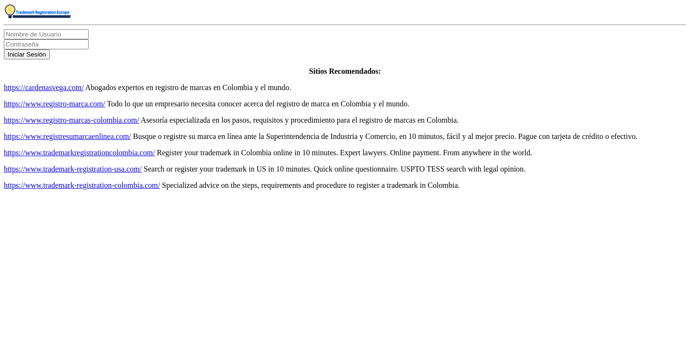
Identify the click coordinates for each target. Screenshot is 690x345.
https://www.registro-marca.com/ (54, 104)
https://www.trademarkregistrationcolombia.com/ (79, 153)
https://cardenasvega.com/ (44, 87)
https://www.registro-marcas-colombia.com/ (71, 120)
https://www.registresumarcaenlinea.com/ (67, 136)
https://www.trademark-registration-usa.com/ (73, 169)
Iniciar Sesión (27, 54)
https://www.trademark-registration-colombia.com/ (82, 185)
